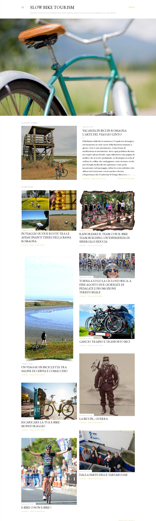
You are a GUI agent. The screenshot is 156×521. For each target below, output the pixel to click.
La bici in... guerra (93, 419)
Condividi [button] (85, 178)
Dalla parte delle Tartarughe (103, 475)
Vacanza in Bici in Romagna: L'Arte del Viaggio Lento (104, 132)
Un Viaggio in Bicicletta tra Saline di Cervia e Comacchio (44, 369)
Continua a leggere (126, 178)
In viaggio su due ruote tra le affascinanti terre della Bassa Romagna (46, 237)
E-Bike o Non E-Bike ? (36, 507)
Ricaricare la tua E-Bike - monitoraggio (41, 424)
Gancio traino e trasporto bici (104, 341)
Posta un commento (98, 178)
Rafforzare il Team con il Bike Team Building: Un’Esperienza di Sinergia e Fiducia (104, 237)
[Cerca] (132, 7)
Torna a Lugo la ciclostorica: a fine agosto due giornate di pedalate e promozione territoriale (105, 286)
